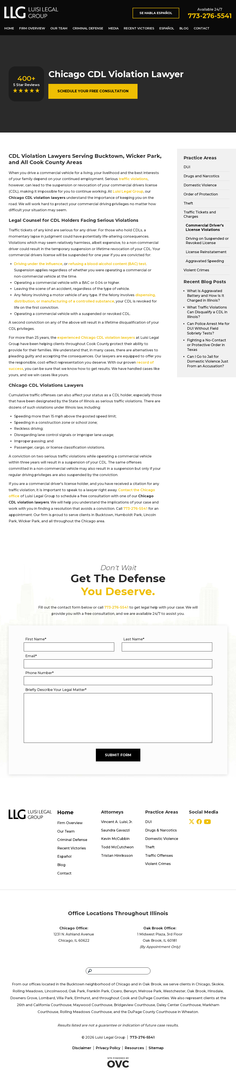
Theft (188, 203)
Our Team (58, 28)
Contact (201, 28)
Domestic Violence (200, 185)
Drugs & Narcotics (161, 830)
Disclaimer (81, 1048)
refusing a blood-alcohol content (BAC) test (107, 264)
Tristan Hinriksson (117, 856)
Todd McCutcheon (117, 847)
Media (113, 28)
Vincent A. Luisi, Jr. (117, 822)
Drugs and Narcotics (201, 176)
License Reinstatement (206, 252)
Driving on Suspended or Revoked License (207, 241)
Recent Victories (139, 28)
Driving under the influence (38, 264)
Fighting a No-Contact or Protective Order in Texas (206, 345)
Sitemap (156, 1048)
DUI (187, 167)
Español (166, 28)
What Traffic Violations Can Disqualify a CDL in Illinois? (207, 312)
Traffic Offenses (159, 856)
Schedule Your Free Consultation (92, 91)
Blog (183, 28)
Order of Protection (201, 194)
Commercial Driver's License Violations (205, 227)
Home (9, 28)
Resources (134, 1048)
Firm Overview (32, 28)
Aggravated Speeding (205, 261)
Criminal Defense (88, 28)
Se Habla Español (155, 13)
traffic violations (133, 179)
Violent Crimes (196, 270)
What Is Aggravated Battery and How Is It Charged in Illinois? (205, 295)
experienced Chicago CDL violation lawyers (96, 338)
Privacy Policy (108, 1048)
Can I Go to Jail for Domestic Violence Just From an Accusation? (207, 361)
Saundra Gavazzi (115, 830)
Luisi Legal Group (128, 191)
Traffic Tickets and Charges (200, 214)
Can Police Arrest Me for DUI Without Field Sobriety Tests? (208, 328)
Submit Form (118, 755)
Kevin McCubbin (115, 839)
